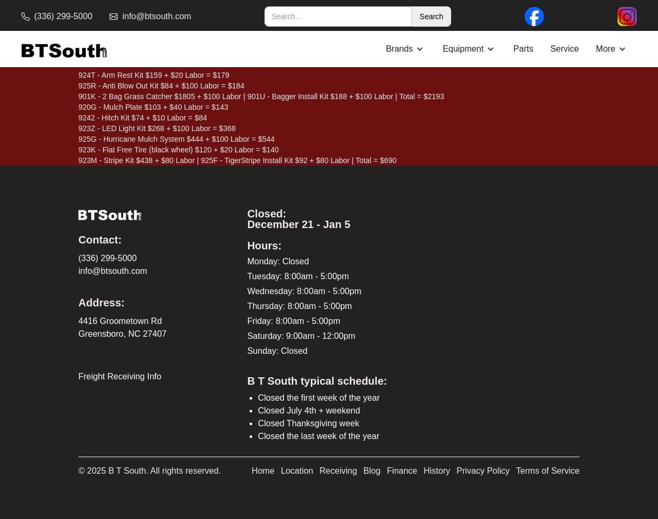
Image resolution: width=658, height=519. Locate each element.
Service (564, 48)
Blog (372, 470)
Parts (523, 48)
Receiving (338, 470)
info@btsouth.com (112, 270)
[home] (64, 49)
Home (263, 470)
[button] (406, 49)
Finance (402, 470)
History (437, 470)
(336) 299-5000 (107, 258)
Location (297, 470)
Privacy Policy (483, 470)
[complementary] (580, 460)
